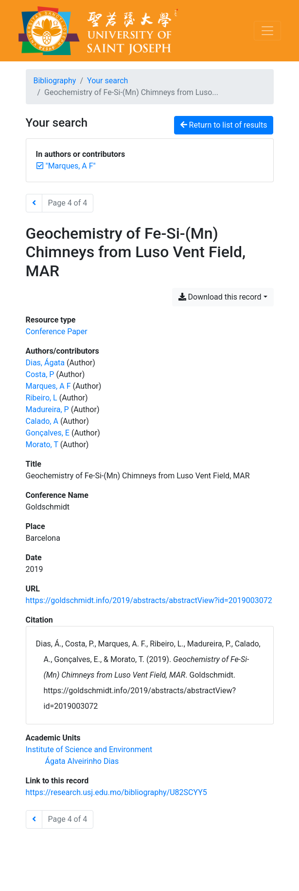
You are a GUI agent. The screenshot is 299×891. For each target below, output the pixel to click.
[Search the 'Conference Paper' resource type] (57, 331)
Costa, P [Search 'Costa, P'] (40, 374)
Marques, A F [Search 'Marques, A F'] (48, 386)
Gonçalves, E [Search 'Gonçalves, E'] (48, 432)
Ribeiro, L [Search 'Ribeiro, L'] (41, 397)
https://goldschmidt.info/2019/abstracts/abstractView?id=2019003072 (149, 600)
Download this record (220, 297)
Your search (107, 80)
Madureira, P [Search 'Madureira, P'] (47, 409)
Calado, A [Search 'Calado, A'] (42, 421)
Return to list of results (223, 125)
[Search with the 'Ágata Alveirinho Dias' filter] (82, 761)
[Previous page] (34, 203)
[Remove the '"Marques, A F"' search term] (71, 166)
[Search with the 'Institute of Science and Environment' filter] (89, 749)
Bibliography (55, 80)
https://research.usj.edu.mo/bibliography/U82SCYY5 (116, 792)
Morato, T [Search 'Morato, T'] (42, 444)
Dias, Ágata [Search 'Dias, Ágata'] (45, 362)
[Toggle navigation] (267, 30)
